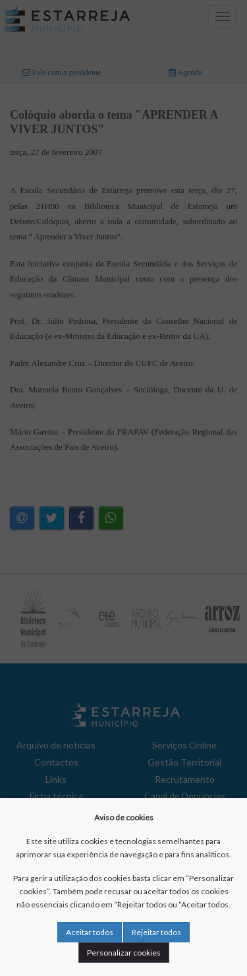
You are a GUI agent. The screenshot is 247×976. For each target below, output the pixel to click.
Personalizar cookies (124, 953)
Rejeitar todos (156, 932)
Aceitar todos (89, 932)
